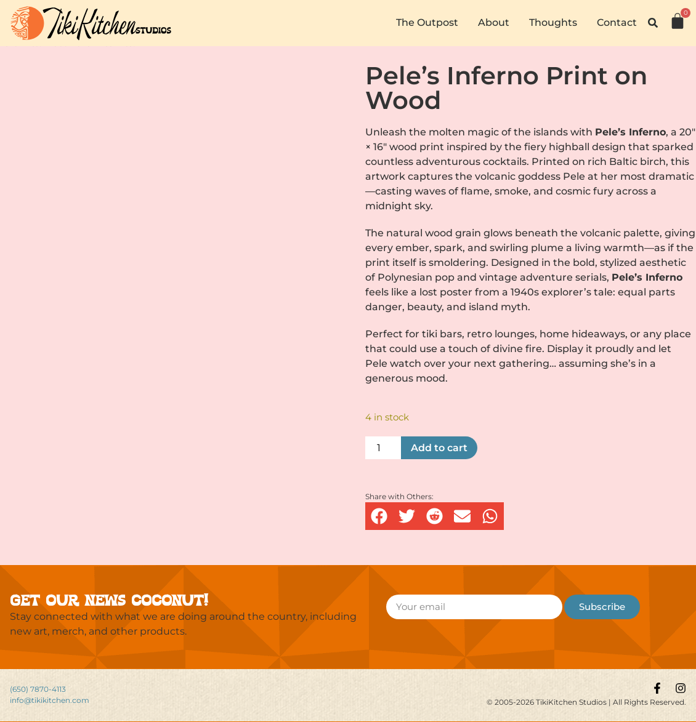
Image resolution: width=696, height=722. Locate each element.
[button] (653, 23)
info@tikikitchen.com (49, 700)
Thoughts (553, 22)
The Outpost (427, 22)
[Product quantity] (383, 447)
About (493, 22)
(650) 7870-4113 (38, 689)
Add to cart (439, 448)
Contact (617, 22)
